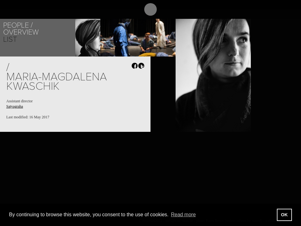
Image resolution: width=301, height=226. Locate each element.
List (10, 39)
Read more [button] (183, 214)
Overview (21, 32)
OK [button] (284, 214)
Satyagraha (14, 106)
